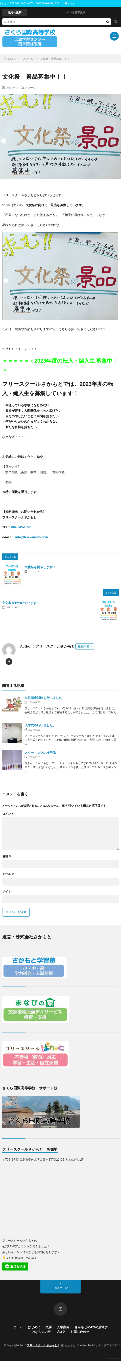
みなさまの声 (41, 1331)
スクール (30, 87)
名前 (7, 856)
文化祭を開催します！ (40, 567)
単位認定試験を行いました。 (45, 698)
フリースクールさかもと (42, 1345)
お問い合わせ (79, 1331)
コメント (8, 813)
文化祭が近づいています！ (21, 603)
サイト (6, 891)
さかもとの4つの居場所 (91, 1327)
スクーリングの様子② (40, 753)
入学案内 (63, 1327)
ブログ (60, 1331)
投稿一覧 (84, 646)
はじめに (34, 1327)
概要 (49, 1327)
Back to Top (61, 1287)
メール (8, 873)
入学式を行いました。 (40, 725)
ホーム (18, 1327)
